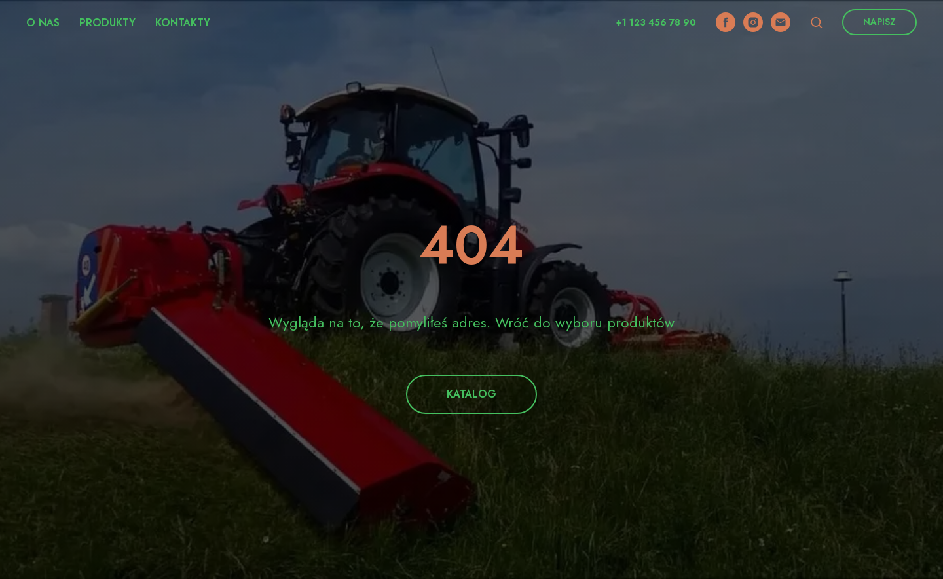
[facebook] (725, 22)
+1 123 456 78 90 (656, 22)
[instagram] (753, 22)
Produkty (107, 22)
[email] (780, 22)
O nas (43, 22)
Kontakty (182, 22)
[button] (816, 22)
